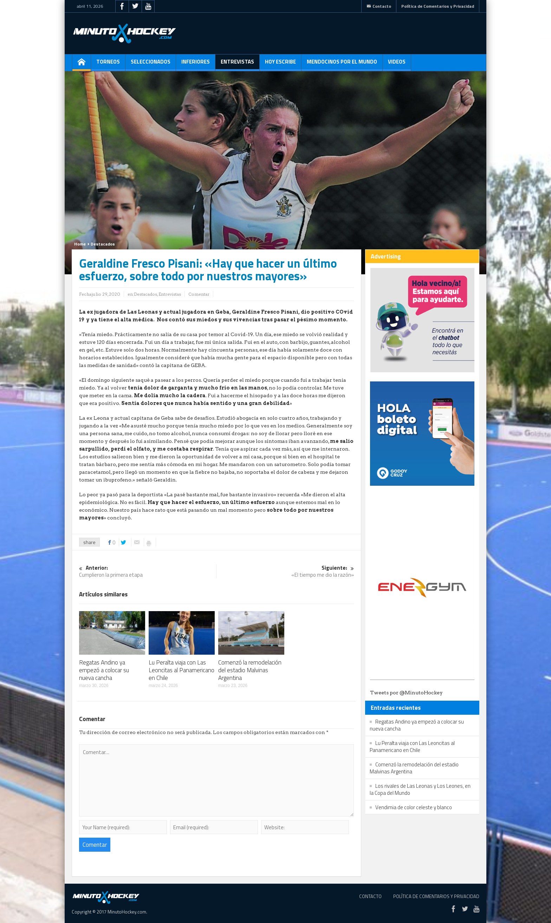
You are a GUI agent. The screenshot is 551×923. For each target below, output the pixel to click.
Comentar (198, 294)
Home (80, 244)
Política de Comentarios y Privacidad (437, 6)
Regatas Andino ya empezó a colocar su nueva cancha (104, 670)
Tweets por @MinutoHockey (406, 692)
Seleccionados (150, 64)
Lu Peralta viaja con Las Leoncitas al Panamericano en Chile (181, 670)
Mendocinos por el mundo (342, 64)
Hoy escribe (280, 64)
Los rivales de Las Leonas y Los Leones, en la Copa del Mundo (420, 789)
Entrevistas (237, 64)
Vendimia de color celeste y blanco (413, 807)
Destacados (103, 244)
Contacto (379, 6)
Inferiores (195, 64)
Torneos (108, 64)
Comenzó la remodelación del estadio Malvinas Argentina (249, 670)
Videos (397, 64)
